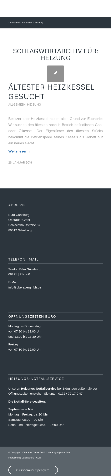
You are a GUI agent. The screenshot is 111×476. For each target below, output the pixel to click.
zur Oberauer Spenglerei (33, 470)
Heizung (34, 104)
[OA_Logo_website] (46, 8)
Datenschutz (27, 457)
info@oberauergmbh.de (24, 287)
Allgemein (17, 104)
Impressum (14, 457)
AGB (38, 457)
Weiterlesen (19, 151)
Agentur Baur (64, 452)
